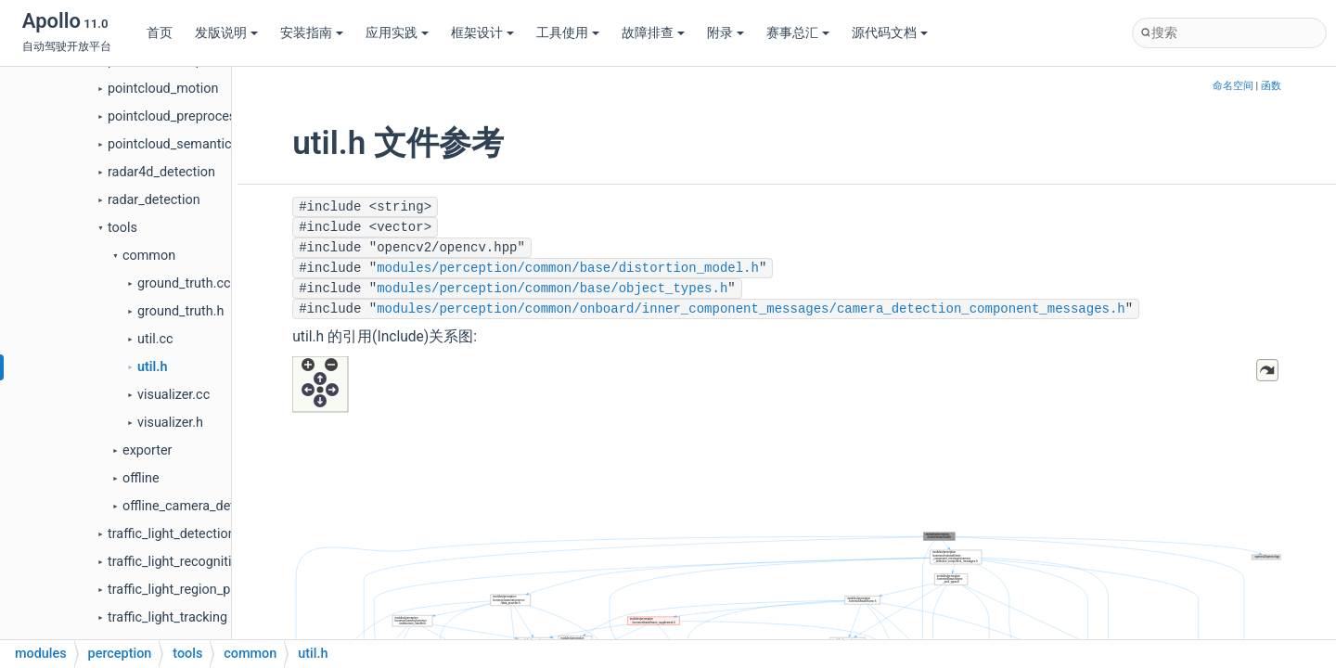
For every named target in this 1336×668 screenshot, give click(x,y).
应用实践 (397, 33)
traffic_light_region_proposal (191, 589)
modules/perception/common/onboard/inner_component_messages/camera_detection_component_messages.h (751, 309)
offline (141, 478)
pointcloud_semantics (173, 144)
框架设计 (482, 33)
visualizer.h (170, 422)
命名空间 (1233, 86)
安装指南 (311, 33)
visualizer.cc (173, 395)
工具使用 (567, 33)
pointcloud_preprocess (175, 116)
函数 (1271, 86)
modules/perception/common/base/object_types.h (552, 288)
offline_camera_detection (197, 506)
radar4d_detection (161, 172)
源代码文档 (890, 33)
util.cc (155, 339)
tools (122, 228)
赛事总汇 (797, 33)
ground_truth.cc (184, 283)
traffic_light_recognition (177, 562)
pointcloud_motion (163, 88)
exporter (147, 450)
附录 (725, 33)
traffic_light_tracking (167, 617)
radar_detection (154, 200)
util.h (152, 367)
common (148, 255)
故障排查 (653, 33)
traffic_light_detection (172, 534)
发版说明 (226, 33)
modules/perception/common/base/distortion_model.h (568, 268)
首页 (160, 33)
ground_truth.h (180, 311)
